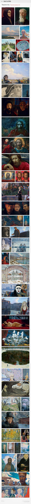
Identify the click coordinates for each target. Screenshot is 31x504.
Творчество (5, 5)
